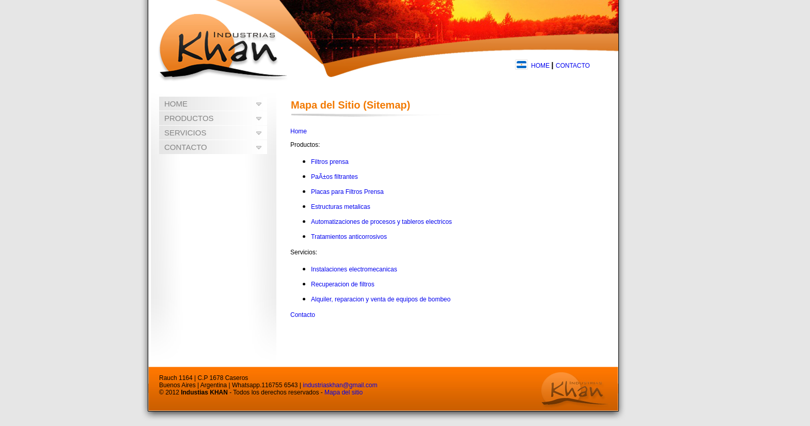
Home (298, 131)
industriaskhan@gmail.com (340, 385)
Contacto (302, 314)
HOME (540, 65)
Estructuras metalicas (340, 206)
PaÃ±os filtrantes (334, 176)
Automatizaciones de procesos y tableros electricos (381, 221)
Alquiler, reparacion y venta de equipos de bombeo (380, 299)
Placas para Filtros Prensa (347, 191)
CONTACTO (573, 65)
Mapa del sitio (343, 392)
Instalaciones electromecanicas (354, 269)
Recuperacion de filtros (343, 284)
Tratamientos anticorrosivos (349, 236)
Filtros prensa (330, 161)
